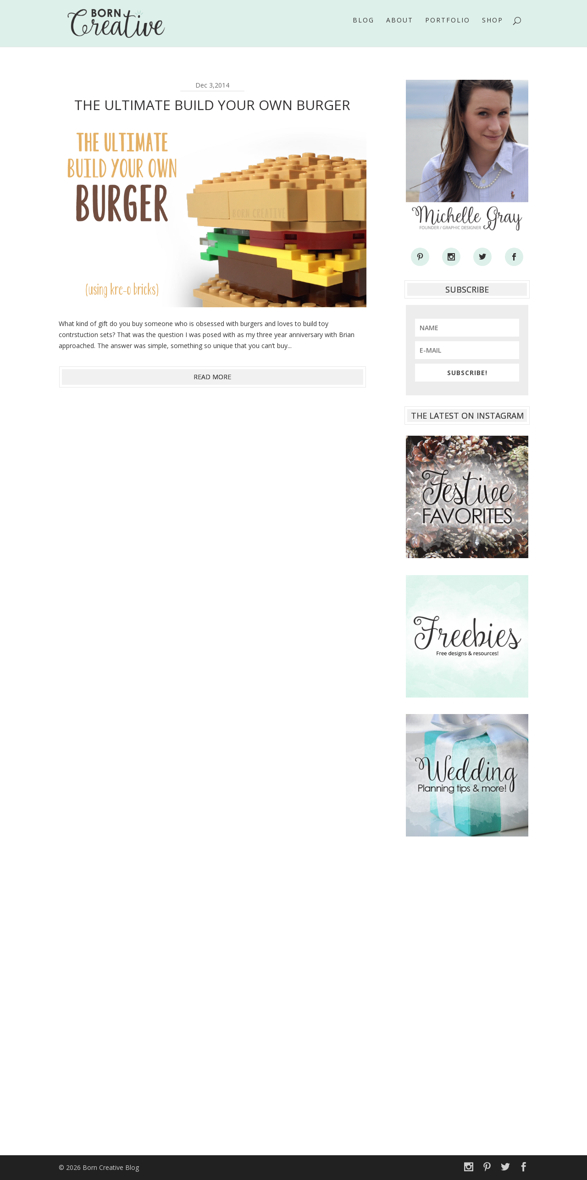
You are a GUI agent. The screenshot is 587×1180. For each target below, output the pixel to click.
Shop (492, 27)
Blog (363, 27)
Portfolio (447, 27)
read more (212, 376)
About (399, 27)
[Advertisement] (467, 991)
